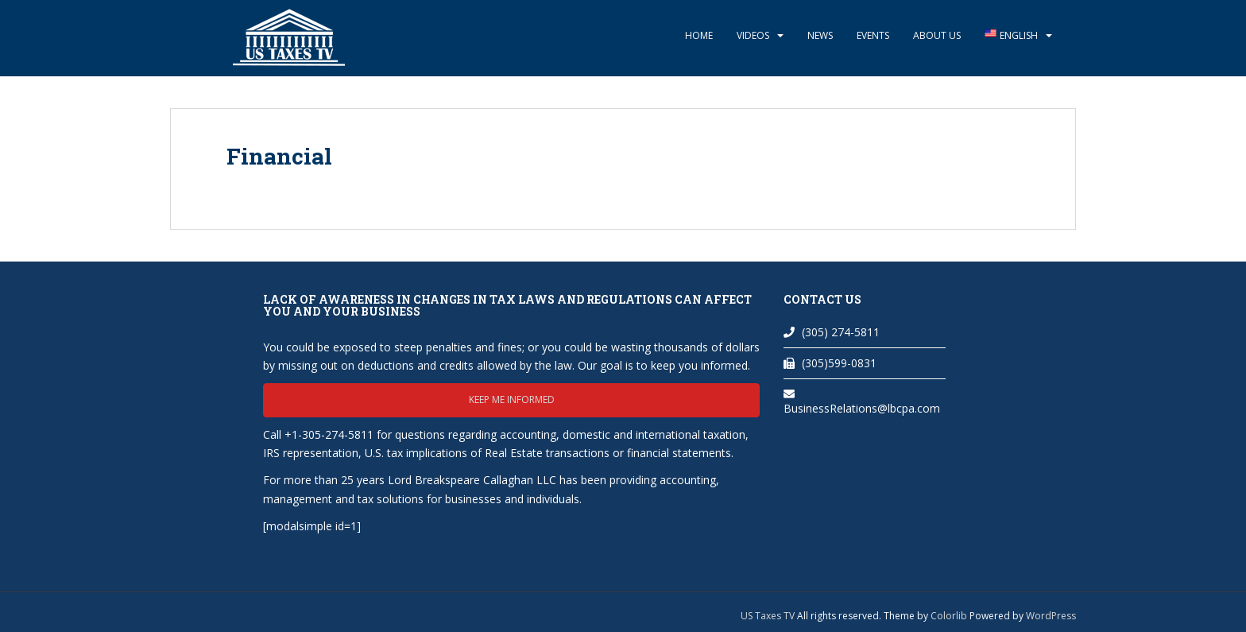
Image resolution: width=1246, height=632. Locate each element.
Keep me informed (512, 399)
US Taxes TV (769, 615)
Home (699, 35)
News (820, 35)
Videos (753, 35)
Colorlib (949, 615)
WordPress (1051, 615)
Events (873, 35)
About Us (937, 35)
